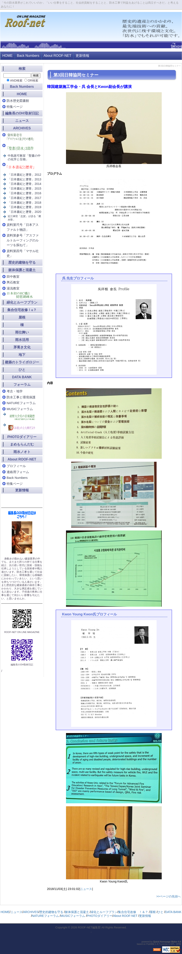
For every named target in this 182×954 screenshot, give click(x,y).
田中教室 (13, 276)
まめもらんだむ (22, 444)
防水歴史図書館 (18, 100)
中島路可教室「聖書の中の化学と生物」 (24, 157)
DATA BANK (22, 377)
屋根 (22, 317)
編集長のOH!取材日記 (22, 113)
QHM (178, 944)
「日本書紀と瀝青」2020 (24, 211)
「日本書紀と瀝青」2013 (24, 179)
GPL (172, 944)
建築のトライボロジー (22, 362)
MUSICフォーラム (20, 409)
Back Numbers (28, 55)
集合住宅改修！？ (22, 310)
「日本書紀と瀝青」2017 (24, 198)
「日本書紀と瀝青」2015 (24, 188)
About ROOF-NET (57, 55)
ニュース (86, 889)
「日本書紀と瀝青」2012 (24, 174)
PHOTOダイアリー (22, 437)
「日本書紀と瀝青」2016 (24, 193)
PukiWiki (150, 944)
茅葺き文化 (22, 347)
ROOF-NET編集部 (89, 927)
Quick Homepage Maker (165, 942)
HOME (7, 55)
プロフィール (16, 466)
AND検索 (16, 80)
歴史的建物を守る (22, 262)
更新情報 (82, 55)
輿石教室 (13, 282)
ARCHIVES (22, 128)
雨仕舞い (22, 332)
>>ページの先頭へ (168, 896)
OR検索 (33, 80)
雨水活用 (22, 340)
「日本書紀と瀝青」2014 (24, 184)
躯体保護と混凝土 (22, 270)
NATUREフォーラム (21, 403)
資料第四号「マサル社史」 (23, 253)
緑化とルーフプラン (22, 302)
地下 (22, 354)
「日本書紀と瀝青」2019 (24, 207)
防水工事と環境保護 (21, 397)
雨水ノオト (22, 452)
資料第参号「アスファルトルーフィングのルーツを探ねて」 (23, 240)
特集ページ (15, 106)
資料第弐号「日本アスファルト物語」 (23, 227)
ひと (22, 369)
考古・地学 (15, 391)
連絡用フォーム (18, 472)
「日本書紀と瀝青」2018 (24, 202)
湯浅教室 (13, 288)
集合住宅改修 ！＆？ (133, 912)
